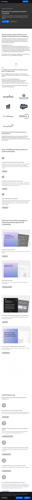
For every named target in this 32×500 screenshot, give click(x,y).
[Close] (30, 493)
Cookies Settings (4, 497)
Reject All (27, 497)
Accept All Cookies (19, 497)
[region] (16, 496)
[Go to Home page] (4, 1)
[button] (16, 64)
